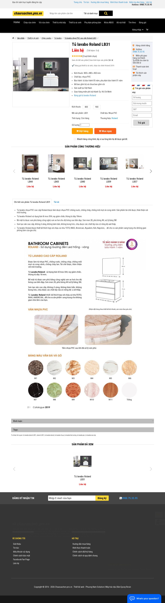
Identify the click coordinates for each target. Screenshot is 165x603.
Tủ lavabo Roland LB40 (82, 180)
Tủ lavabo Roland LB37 (134, 180)
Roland (115, 118)
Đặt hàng (82, 131)
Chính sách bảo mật (21, 555)
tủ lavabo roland (49, 435)
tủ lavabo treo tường (70, 435)
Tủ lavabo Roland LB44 (30, 180)
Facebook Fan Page (21, 559)
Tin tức (86, 2)
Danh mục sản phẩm (45, 555)
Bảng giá (142, 22)
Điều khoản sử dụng (21, 552)
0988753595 (116, 548)
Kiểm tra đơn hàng (136, 2)
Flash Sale (41, 567)
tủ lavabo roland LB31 (29, 435)
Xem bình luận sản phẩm (99, 60)
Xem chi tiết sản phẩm (80, 60)
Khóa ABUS (109, 22)
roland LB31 (40, 435)
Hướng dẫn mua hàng (100, 2)
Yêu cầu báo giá (43, 552)
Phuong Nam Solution (95, 587)
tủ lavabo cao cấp (90, 435)
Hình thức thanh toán (119, 2)
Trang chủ (78, 2)
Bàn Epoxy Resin (124, 587)
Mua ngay (105, 131)
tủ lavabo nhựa (59, 435)
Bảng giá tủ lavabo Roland (85, 95)
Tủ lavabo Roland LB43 (56, 180)
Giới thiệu (17, 544)
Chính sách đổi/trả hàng (83, 552)
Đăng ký (102, 498)
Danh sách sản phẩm (46, 559)
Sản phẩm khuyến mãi (46, 563)
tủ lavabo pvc (81, 435)
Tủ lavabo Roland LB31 (82, 478)
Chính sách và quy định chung (85, 555)
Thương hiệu (42, 544)
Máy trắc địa (111, 587)
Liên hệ (149, 2)
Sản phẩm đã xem (82, 444)
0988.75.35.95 (139, 52)
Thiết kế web (79, 587)
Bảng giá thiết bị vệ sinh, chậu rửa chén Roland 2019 (94, 65)
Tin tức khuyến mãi (45, 548)
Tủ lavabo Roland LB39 (108, 180)
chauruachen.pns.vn (124, 552)
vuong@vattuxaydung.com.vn (126, 556)
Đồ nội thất (121, 22)
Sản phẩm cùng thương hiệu (82, 146)
